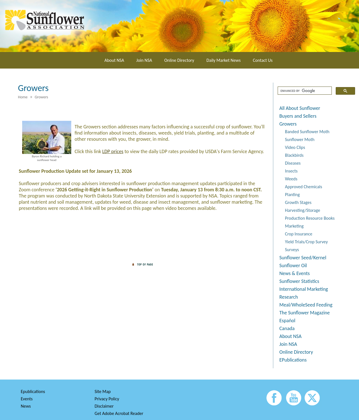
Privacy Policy (107, 398)
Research (288, 297)
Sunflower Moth (299, 139)
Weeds (291, 178)
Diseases (293, 163)
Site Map (103, 391)
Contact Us (263, 60)
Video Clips (295, 147)
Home (22, 97)
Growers (287, 124)
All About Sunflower (299, 108)
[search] (304, 90)
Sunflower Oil (293, 265)
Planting (292, 194)
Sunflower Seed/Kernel (302, 258)
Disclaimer (104, 406)
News (26, 406)
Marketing (294, 226)
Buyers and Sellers (297, 116)
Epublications (33, 391)
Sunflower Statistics (299, 281)
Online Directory (179, 60)
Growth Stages (298, 202)
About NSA (114, 60)
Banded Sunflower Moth (307, 131)
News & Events (294, 273)
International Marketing (303, 289)
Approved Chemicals (303, 186)
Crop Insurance (298, 234)
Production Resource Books (310, 218)
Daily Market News (223, 60)
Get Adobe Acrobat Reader (119, 413)
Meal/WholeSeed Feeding (305, 305)
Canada (286, 328)
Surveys (292, 249)
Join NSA (144, 60)
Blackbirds (294, 155)
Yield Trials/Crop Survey (306, 241)
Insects (291, 171)
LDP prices (112, 151)
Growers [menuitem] (41, 97)
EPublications (293, 360)
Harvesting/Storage (302, 210)
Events (27, 398)
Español (287, 320)
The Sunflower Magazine (304, 313)
